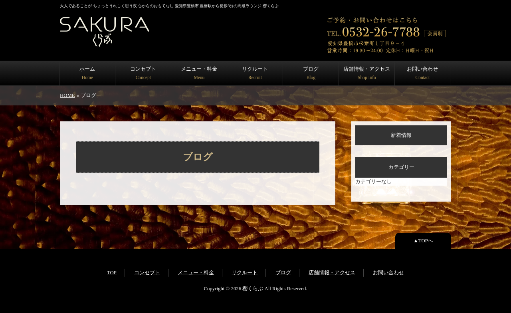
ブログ (311, 72)
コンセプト (143, 72)
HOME (67, 95)
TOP (112, 272)
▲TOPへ (423, 241)
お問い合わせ (422, 72)
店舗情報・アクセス (366, 72)
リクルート (255, 72)
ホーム (87, 72)
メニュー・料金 (199, 72)
